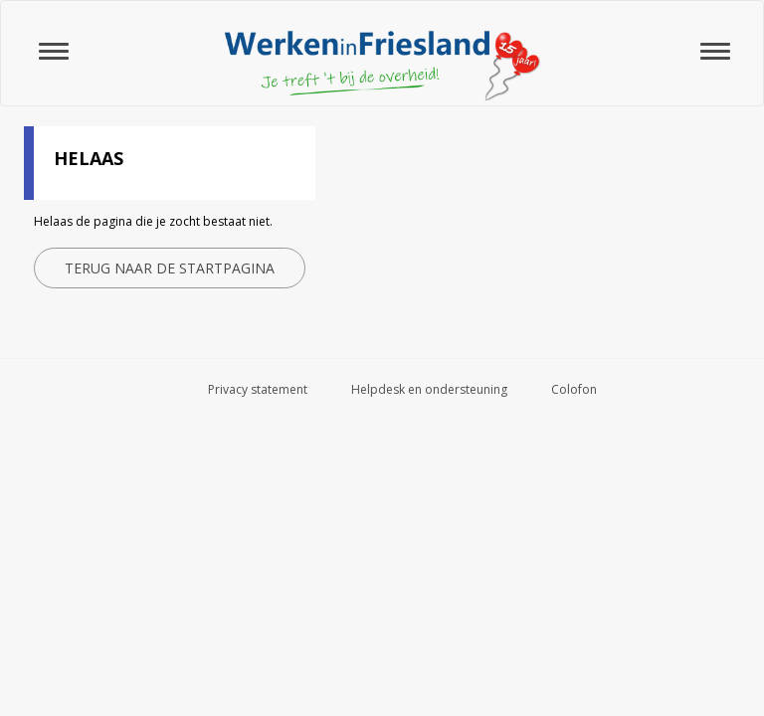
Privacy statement (257, 389)
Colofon (574, 389)
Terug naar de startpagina (170, 268)
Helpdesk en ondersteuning (429, 389)
